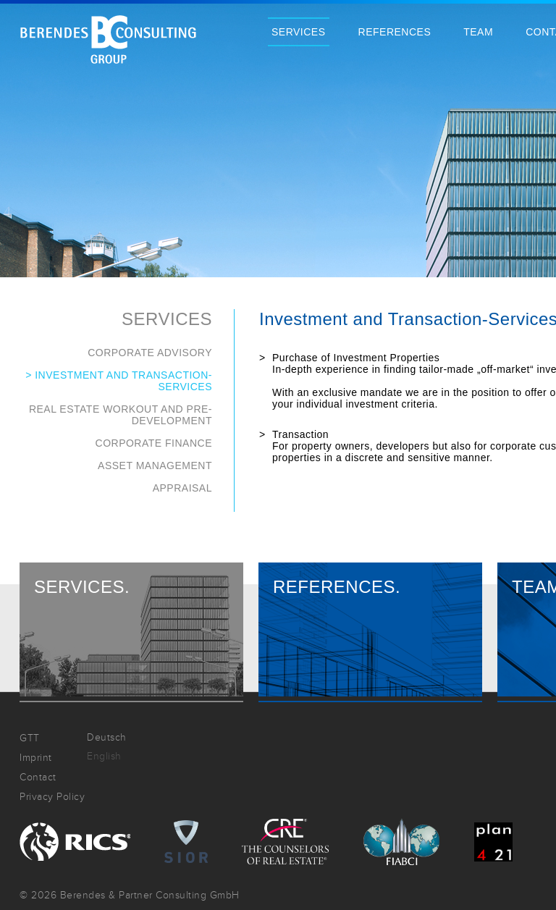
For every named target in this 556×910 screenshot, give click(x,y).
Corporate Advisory (150, 352)
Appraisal (182, 488)
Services (298, 32)
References (394, 32)
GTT (30, 738)
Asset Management (155, 465)
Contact (38, 777)
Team (478, 32)
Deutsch (107, 737)
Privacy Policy (52, 797)
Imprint (36, 757)
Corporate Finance (154, 443)
